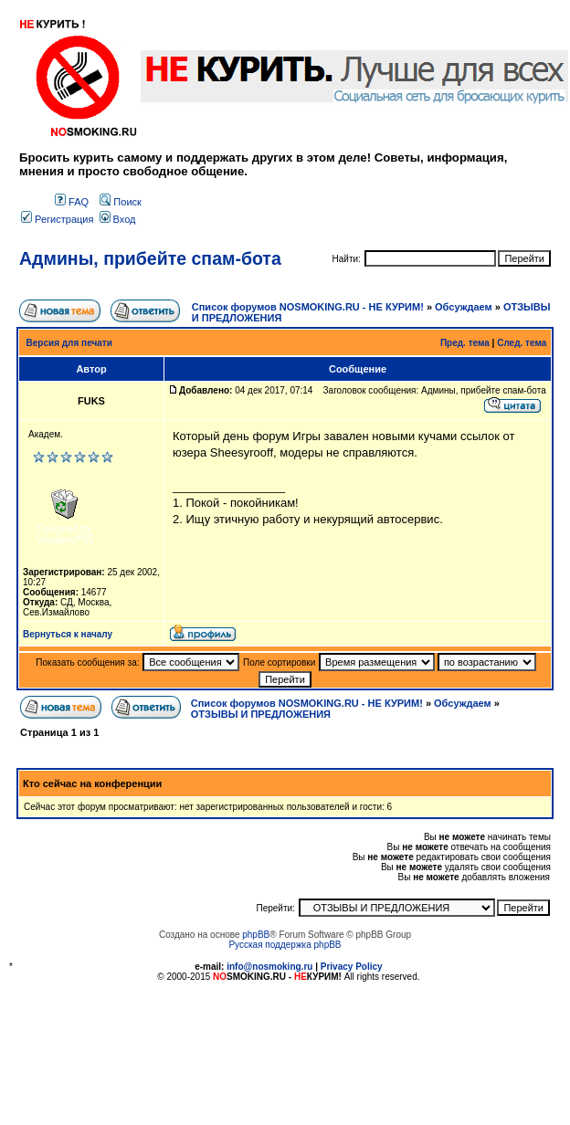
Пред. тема (465, 343)
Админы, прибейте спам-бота (150, 258)
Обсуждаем (463, 306)
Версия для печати (69, 343)
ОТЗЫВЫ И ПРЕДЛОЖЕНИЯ (261, 714)
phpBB (255, 935)
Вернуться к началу (67, 634)
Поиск (121, 201)
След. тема (521, 343)
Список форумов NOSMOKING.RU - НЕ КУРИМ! (308, 306)
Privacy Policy (352, 967)
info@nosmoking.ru (269, 967)
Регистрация (57, 219)
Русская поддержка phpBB (284, 945)
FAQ (72, 201)
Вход (118, 219)
